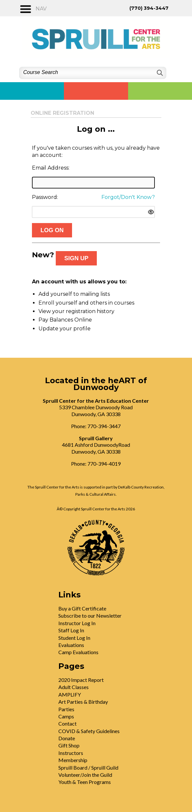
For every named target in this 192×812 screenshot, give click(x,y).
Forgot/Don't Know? (128, 197)
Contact (67, 723)
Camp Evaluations (78, 652)
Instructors (70, 753)
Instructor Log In (77, 623)
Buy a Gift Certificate (82, 608)
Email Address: (50, 168)
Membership (72, 760)
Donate (66, 738)
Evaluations (71, 645)
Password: (45, 197)
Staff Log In (71, 630)
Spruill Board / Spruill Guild (88, 767)
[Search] (159, 72)
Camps (66, 716)
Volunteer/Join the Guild (85, 775)
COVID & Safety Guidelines (89, 731)
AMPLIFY (69, 694)
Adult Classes (73, 687)
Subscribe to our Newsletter (90, 615)
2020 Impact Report (81, 680)
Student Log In (74, 638)
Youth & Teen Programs (84, 782)
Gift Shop (69, 745)
